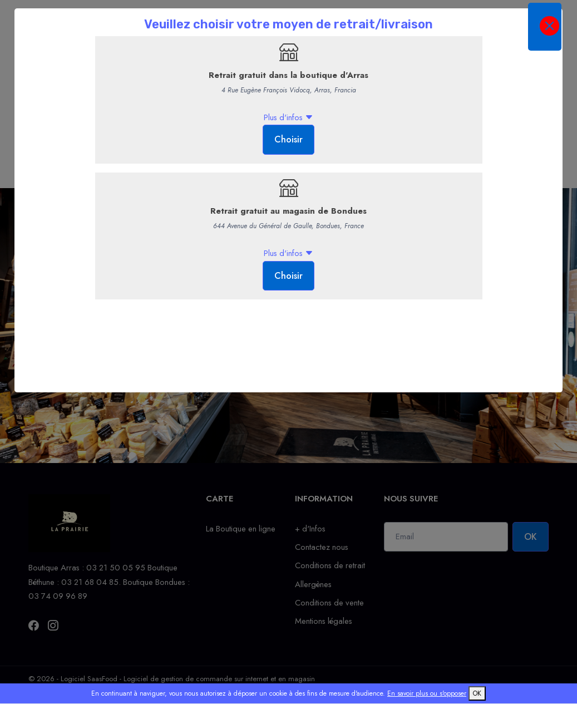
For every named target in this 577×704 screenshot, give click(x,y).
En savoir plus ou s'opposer (426, 693)
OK (477, 693)
